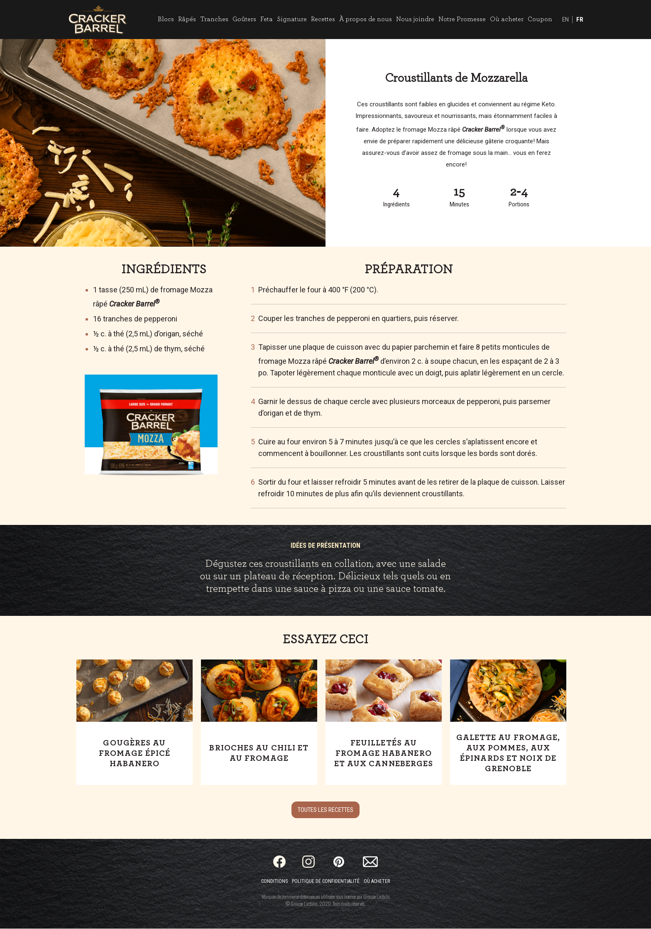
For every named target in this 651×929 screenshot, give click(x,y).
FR (579, 20)
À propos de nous (365, 19)
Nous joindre (415, 19)
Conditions (274, 882)
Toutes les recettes (325, 810)
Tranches (214, 19)
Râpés (187, 19)
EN (565, 20)
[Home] (98, 19)
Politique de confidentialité (326, 882)
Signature (291, 19)
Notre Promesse (461, 19)
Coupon (539, 19)
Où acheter (506, 19)
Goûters (244, 19)
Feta (266, 19)
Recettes (323, 19)
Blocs (165, 19)
